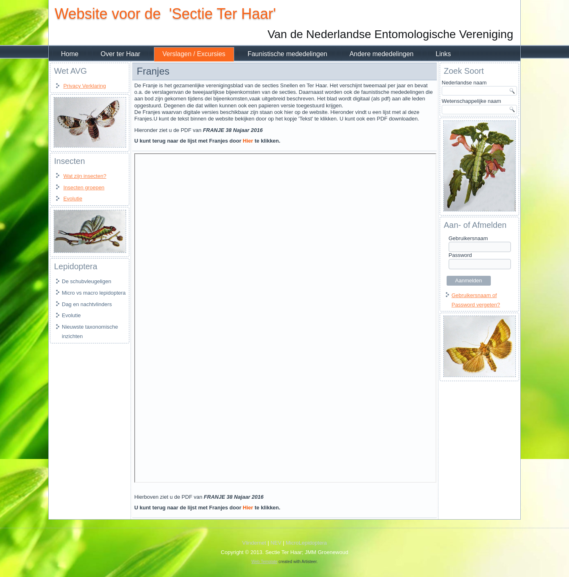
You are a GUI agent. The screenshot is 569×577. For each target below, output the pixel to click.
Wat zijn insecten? (84, 176)
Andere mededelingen (381, 53)
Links (443, 53)
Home (70, 53)
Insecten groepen (83, 187)
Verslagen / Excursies (194, 53)
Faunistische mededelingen (287, 53)
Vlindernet (254, 543)
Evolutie (72, 198)
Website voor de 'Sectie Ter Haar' (165, 13)
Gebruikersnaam (468, 238)
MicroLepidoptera (306, 543)
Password (460, 255)
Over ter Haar (120, 53)
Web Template (264, 562)
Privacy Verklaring (84, 86)
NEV (276, 543)
